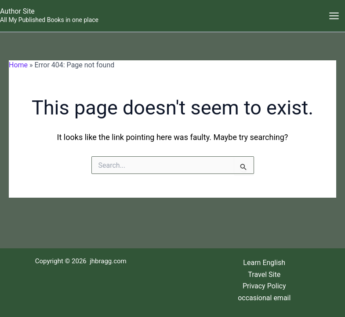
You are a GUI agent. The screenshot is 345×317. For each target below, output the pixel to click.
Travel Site (264, 274)
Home (18, 65)
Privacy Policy (264, 286)
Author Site (17, 11)
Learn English (264, 262)
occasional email (264, 298)
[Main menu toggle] (334, 16)
